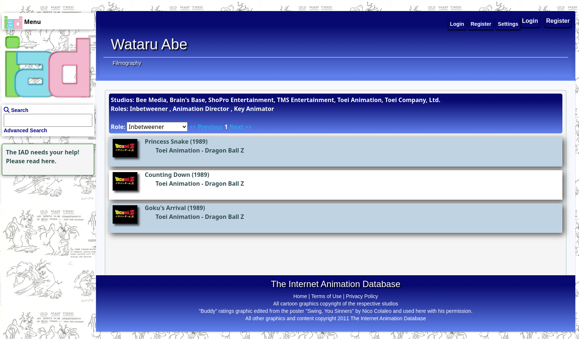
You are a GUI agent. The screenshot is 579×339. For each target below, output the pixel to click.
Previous (210, 127)
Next (236, 127)
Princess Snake (167, 141)
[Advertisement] (46, 223)
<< (192, 127)
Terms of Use (326, 296)
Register (558, 21)
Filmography (127, 63)
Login (530, 21)
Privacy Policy (362, 296)
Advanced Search (25, 130)
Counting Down (167, 175)
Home (300, 296)
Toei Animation (177, 150)
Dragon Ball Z (224, 150)
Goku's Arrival (165, 208)
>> (248, 127)
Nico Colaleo (376, 311)
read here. (41, 161)
